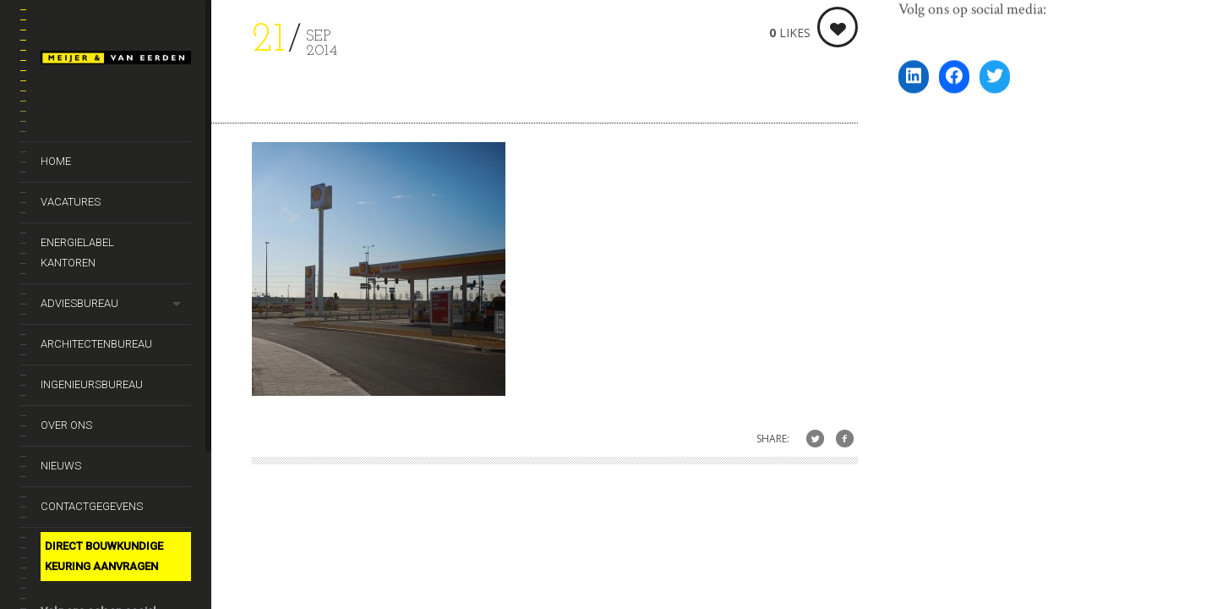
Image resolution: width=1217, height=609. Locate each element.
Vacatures (71, 201)
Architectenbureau (96, 343)
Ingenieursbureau (92, 384)
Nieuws (61, 465)
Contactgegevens (92, 506)
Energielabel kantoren (77, 252)
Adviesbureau (79, 303)
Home (56, 161)
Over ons (66, 425)
